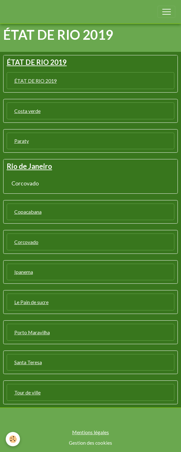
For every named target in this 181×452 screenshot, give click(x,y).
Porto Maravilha (32, 332)
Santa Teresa (28, 362)
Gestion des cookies (90, 443)
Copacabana (28, 212)
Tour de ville (27, 392)
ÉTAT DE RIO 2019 (35, 81)
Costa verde (27, 111)
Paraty (21, 141)
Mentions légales (90, 432)
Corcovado (25, 183)
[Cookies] (13, 439)
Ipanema (23, 272)
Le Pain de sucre (31, 302)
